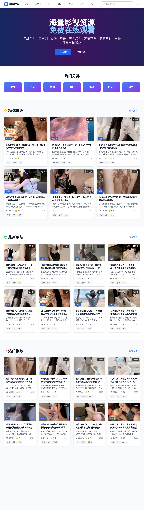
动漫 (81, 4)
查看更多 (134, 110)
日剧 (49, 4)
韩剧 (60, 4)
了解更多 (81, 52)
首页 (26, 4)
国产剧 (38, 4)
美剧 (71, 4)
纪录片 (93, 4)
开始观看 (63, 51)
